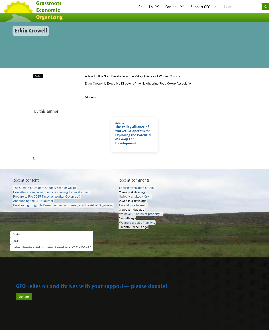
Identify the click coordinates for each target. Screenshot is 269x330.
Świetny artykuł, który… (135, 196)
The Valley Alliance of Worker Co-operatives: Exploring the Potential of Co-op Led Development (133, 135)
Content (171, 7)
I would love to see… (133, 205)
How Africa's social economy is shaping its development (51, 192)
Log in (103, 236)
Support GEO (200, 7)
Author (38, 76)
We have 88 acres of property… (140, 214)
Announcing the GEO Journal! (33, 201)
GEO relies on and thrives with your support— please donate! (91, 287)
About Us (145, 7)
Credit (16, 241)
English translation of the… (137, 188)
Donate (24, 296)
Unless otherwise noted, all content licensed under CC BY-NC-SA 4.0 (52, 247)
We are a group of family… (137, 222)
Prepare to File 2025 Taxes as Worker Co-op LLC (46, 196)
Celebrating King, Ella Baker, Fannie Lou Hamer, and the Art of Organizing (63, 205)
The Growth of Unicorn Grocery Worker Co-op (45, 188)
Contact (17, 234)
